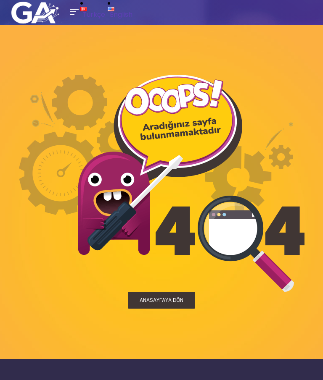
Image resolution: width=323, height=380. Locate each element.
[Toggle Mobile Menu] (73, 11)
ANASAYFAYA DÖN (161, 300)
